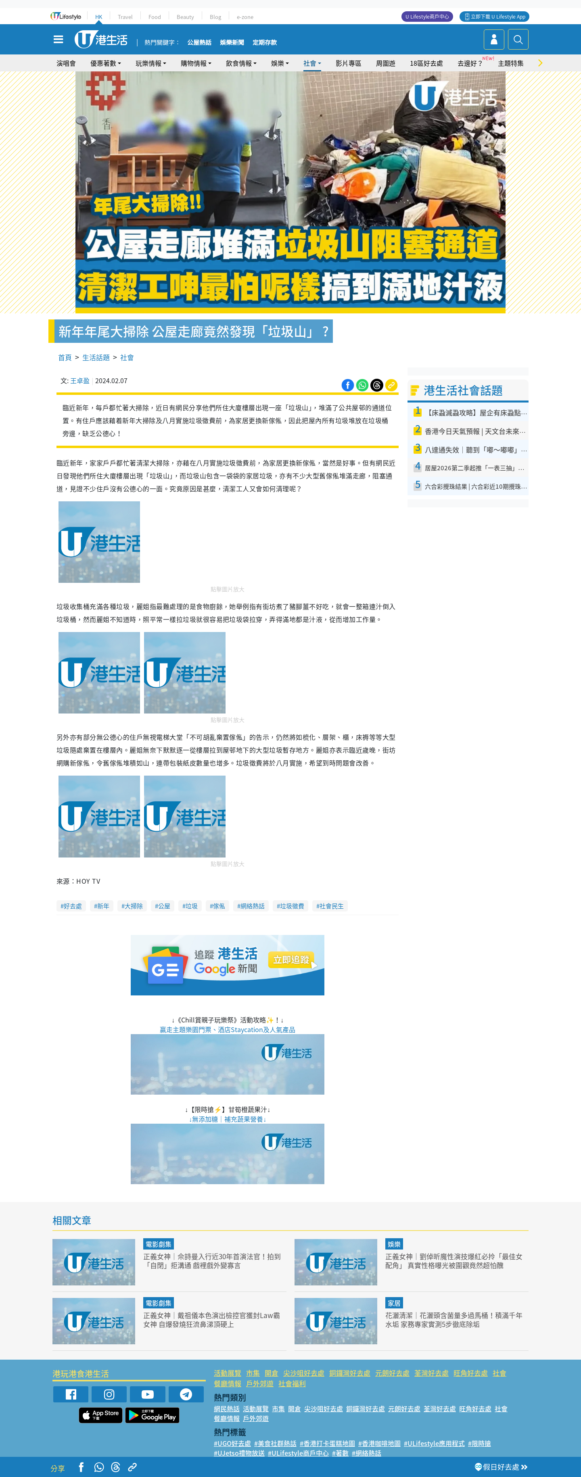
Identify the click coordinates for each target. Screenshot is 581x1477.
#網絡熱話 (366, 1453)
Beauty (185, 17)
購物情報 (194, 63)
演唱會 (66, 63)
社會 (309, 63)
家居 (394, 1303)
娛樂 (277, 63)
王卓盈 (80, 380)
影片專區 (349, 63)
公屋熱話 (199, 43)
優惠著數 (103, 63)
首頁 (65, 357)
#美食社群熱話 (275, 1443)
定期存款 (265, 43)
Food (154, 17)
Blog (215, 17)
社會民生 (332, 905)
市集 (253, 1373)
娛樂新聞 (232, 43)
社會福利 (292, 1383)
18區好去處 (426, 63)
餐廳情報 (227, 1383)
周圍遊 (385, 63)
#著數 (340, 1453)
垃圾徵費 (292, 905)
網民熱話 (227, 1408)
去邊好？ (470, 63)
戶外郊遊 (260, 1383)
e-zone (245, 17)
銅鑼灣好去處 (349, 1373)
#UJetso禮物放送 (239, 1453)
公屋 (164, 905)
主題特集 (511, 63)
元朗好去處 (392, 1373)
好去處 (73, 905)
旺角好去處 (471, 1373)
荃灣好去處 (431, 1373)
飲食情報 (239, 63)
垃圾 (192, 905)
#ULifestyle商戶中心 (298, 1453)
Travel (125, 17)
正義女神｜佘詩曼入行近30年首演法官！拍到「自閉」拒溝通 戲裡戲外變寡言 (212, 1260)
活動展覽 (227, 1373)
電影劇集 (158, 1244)
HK (98, 17)
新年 (103, 905)
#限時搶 (479, 1443)
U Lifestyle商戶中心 (427, 16)
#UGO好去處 (232, 1443)
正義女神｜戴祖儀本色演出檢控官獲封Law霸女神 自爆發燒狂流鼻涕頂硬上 (211, 1319)
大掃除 (134, 905)
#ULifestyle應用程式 (434, 1443)
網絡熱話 (252, 905)
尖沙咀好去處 (303, 1373)
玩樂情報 (148, 63)
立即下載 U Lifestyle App (498, 16)
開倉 (271, 1373)
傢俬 (219, 905)
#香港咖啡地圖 (379, 1443)
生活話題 (96, 357)
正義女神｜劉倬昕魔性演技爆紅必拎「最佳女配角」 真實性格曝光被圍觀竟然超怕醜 (453, 1260)
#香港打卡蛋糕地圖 (327, 1443)
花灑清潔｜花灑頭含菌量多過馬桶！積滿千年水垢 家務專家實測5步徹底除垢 (453, 1319)
